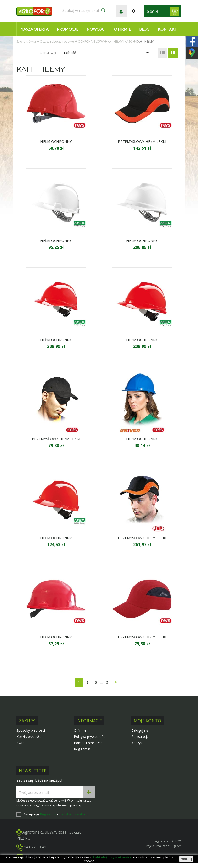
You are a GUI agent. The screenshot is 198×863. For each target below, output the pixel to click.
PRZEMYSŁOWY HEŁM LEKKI (142, 141)
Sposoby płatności (30, 730)
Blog (144, 29)
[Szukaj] (84, 10)
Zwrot (21, 742)
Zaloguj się (139, 730)
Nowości (96, 29)
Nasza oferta (34, 29)
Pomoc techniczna (88, 742)
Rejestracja (140, 736)
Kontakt (167, 29)
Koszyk (136, 742)
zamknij (186, 859)
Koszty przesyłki (28, 736)
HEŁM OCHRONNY (56, 141)
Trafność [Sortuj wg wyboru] (106, 53)
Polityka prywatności (90, 736)
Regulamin (82, 749)
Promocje (67, 29)
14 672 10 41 (35, 847)
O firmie (122, 29)
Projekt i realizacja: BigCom (163, 846)
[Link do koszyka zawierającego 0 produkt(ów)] (174, 11)
